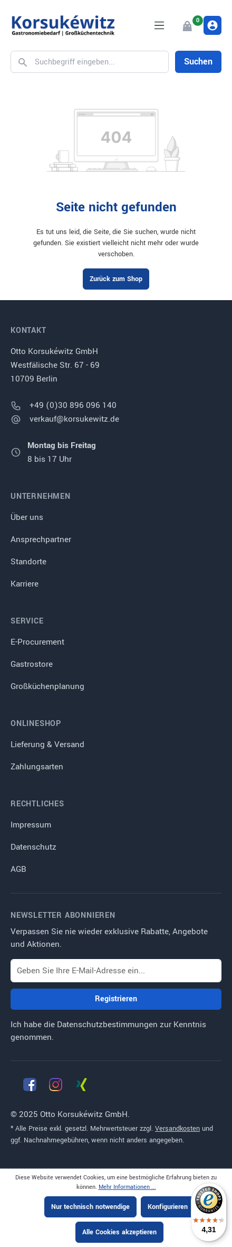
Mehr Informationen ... (127, 1187)
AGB (18, 869)
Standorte (28, 561)
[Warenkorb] (186, 25)
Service (27, 621)
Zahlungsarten (37, 767)
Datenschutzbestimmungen (107, 1024)
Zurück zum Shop (116, 279)
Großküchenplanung (47, 686)
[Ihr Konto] (212, 25)
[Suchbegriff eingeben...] (99, 61)
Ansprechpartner (41, 539)
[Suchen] (21, 61)
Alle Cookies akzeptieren (119, 1232)
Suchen (198, 61)
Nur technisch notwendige (90, 1207)
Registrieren (116, 998)
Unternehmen (41, 496)
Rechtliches (37, 804)
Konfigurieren (168, 1207)
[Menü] (159, 25)
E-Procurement (37, 642)
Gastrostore (32, 664)
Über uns (27, 517)
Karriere (24, 584)
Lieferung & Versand (47, 744)
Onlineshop (36, 724)
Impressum (31, 825)
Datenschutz (33, 847)
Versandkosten (177, 1128)
